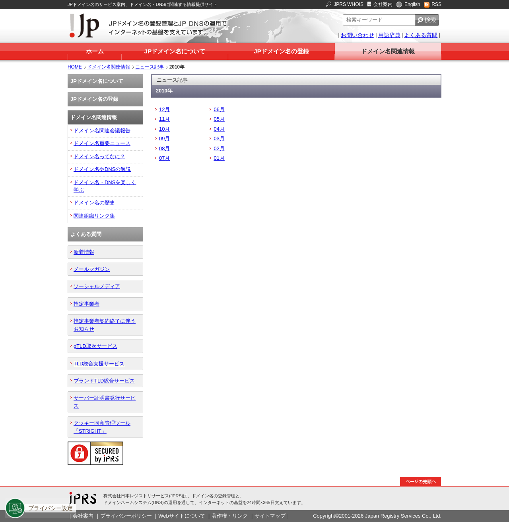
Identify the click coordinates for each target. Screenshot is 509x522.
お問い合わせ (357, 35)
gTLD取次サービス (95, 346)
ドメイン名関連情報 (388, 51)
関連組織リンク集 (94, 216)
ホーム (95, 51)
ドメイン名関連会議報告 (102, 130)
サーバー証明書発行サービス (105, 401)
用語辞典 (389, 35)
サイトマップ (270, 516)
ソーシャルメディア (97, 286)
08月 (164, 148)
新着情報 (84, 252)
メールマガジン (92, 269)
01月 (219, 158)
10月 (164, 129)
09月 (164, 138)
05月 (219, 119)
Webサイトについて (181, 516)
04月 (219, 129)
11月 (164, 119)
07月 (164, 158)
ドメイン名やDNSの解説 (102, 169)
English (412, 4)
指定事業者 (86, 304)
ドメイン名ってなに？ (99, 156)
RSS (436, 4)
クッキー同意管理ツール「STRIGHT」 (102, 427)
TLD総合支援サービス (99, 364)
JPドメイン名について (174, 51)
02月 (219, 148)
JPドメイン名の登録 (281, 51)
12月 (164, 109)
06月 (219, 109)
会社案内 (382, 4)
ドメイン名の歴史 (94, 203)
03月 (219, 138)
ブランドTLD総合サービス (104, 381)
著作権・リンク (230, 516)
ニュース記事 (149, 67)
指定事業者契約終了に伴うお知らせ (105, 325)
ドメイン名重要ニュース (102, 143)
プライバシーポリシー (126, 516)
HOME (75, 67)
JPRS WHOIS (348, 4)
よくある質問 (420, 35)
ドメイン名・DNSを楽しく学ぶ (105, 186)
